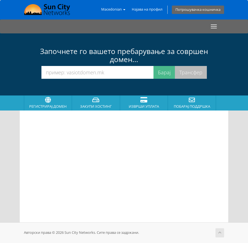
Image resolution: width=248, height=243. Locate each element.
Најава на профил (147, 9)
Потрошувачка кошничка (197, 9)
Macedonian (113, 9)
